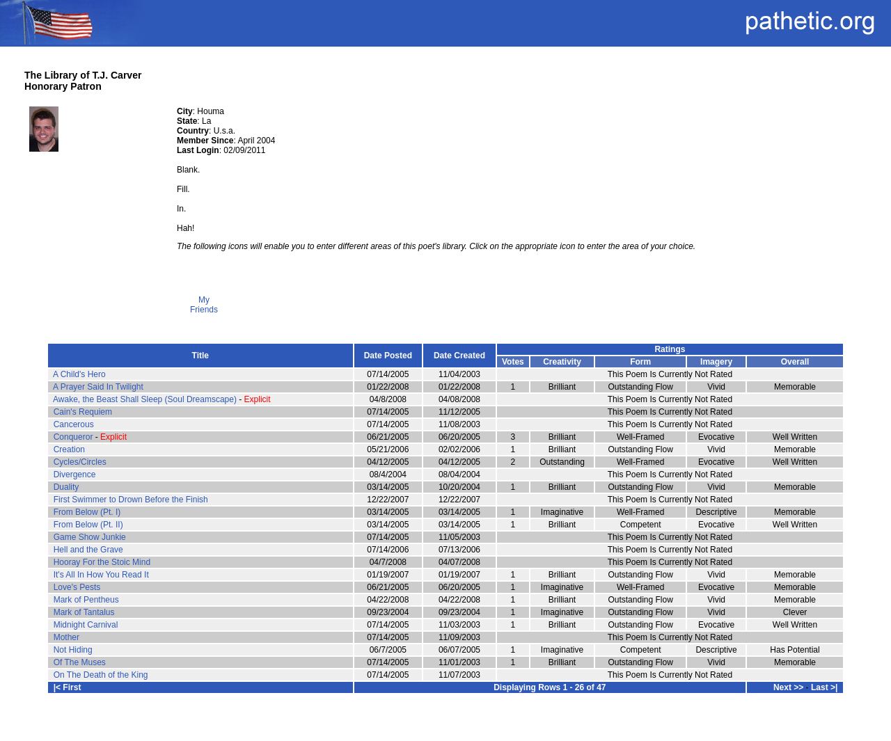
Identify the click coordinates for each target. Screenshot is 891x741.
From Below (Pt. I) (87, 512)
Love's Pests (77, 587)
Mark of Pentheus (86, 600)
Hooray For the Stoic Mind (102, 562)
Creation (69, 449)
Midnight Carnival (86, 625)
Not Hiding (73, 650)
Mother (66, 637)
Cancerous (74, 424)
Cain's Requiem (83, 412)
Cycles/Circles (80, 462)
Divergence (75, 474)
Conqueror (73, 437)
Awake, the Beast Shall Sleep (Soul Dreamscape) (145, 399)
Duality (66, 487)
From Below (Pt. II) (88, 524)
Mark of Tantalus (84, 612)
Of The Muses (80, 662)
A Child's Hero (79, 374)
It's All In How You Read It (101, 575)
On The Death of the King (101, 675)
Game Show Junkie (90, 537)
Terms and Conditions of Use (445, 721)
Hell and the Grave (88, 550)
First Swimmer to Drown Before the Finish (131, 499)
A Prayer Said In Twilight (98, 387)
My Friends (204, 300)
